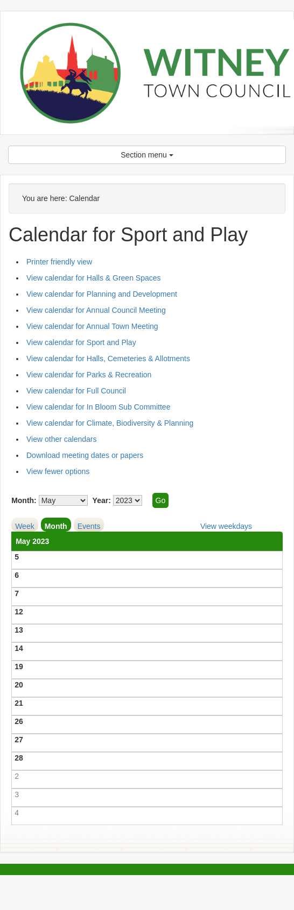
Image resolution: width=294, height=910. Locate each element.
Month (56, 526)
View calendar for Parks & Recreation (88, 374)
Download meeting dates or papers (84, 455)
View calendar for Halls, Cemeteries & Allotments (108, 358)
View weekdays (226, 526)
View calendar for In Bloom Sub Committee (98, 407)
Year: (102, 500)
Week (24, 526)
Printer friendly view (59, 261)
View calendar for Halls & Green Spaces (93, 278)
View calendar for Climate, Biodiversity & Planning (109, 423)
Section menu (147, 155)
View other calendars (61, 439)
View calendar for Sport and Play (81, 342)
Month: (24, 500)
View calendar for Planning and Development (101, 294)
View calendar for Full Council (76, 390)
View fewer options (57, 471)
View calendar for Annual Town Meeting (92, 326)
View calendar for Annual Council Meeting (96, 310)
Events (89, 526)
